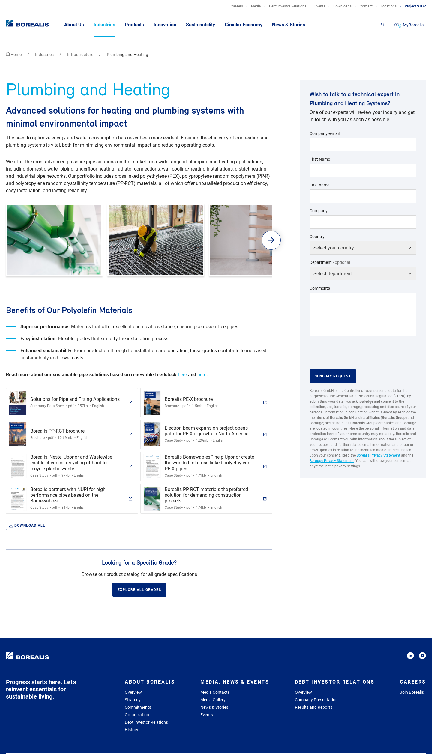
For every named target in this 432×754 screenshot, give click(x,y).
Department (330, 262)
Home (14, 54)
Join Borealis (412, 692)
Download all (27, 525)
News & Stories (214, 707)
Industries (45, 54)
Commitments (138, 707)
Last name (319, 185)
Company (319, 210)
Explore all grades (139, 590)
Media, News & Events (234, 682)
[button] (271, 240)
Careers (413, 682)
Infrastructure (80, 54)
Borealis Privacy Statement (378, 455)
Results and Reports (313, 707)
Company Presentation (316, 699)
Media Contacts (215, 692)
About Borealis (150, 682)
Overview (133, 692)
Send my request (333, 376)
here (183, 374)
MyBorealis (409, 24)
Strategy (133, 699)
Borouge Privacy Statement (332, 461)
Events (206, 714)
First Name (320, 159)
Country (317, 236)
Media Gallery (213, 699)
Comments (320, 288)
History (131, 729)
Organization (137, 714)
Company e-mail (325, 133)
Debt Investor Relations (146, 722)
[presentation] (355, 353)
